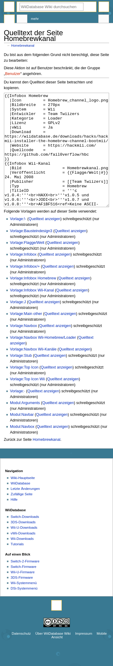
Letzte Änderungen (25, 511)
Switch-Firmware (23, 589)
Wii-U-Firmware (23, 594)
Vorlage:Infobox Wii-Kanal (32, 313)
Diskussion (22, 19)
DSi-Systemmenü (24, 611)
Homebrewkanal (22, 45)
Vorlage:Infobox (23, 277)
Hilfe (14, 522)
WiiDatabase (20, 506)
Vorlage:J (18, 324)
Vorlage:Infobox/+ (25, 289)
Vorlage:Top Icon (24, 390)
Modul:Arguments (25, 425)
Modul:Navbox (22, 449)
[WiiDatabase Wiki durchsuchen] (51, 7)
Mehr (35, 18)
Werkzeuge (104, 19)
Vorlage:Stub (21, 378)
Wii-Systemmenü (24, 605)
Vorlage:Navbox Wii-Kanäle (33, 372)
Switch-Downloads (25, 539)
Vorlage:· (17, 414)
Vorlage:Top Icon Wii (27, 402)
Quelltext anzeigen (44, 241)
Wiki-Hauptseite (23, 500)
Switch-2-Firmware (25, 584)
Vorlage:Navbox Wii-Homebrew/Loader (43, 360)
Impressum (83, 656)
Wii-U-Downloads (24, 550)
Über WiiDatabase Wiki (53, 656)
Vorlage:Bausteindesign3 (31, 253)
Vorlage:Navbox (23, 348)
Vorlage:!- (18, 241)
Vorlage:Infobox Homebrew (33, 301)
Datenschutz (21, 656)
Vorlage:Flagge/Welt (27, 265)
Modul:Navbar (22, 437)
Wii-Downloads (22, 561)
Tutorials (17, 566)
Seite (9, 19)
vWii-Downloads (23, 556)
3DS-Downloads (23, 544)
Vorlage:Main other (26, 336)
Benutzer (12, 74)
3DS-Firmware (22, 600)
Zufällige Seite (22, 516)
